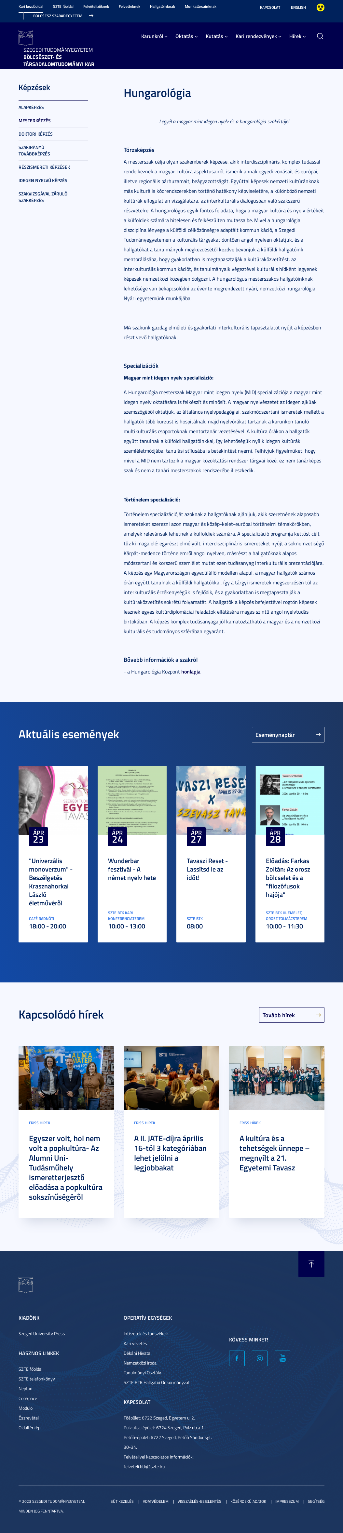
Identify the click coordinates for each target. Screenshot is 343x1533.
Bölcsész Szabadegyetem (57, 16)
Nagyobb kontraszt (320, 7)
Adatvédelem (156, 1501)
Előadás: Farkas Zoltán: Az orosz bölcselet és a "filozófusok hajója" (288, 877)
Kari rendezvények (256, 36)
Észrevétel (29, 1418)
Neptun (26, 1388)
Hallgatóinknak (162, 6)
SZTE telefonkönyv (37, 1379)
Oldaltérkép (29, 1427)
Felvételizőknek (96, 6)
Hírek (295, 36)
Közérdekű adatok (248, 1501)
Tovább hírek (279, 1015)
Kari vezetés (135, 1343)
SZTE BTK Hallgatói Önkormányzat (157, 1382)
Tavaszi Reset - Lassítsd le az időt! (207, 869)
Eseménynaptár (275, 734)
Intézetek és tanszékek (146, 1333)
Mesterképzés (35, 120)
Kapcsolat (270, 7)
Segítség (316, 1501)
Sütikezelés (122, 1501)
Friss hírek (39, 1123)
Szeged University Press (42, 1333)
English (298, 7)
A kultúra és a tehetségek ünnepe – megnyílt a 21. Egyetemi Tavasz (275, 1153)
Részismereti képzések (44, 167)
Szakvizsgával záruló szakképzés (43, 197)
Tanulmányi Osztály (142, 1372)
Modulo (26, 1408)
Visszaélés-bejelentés (199, 1501)
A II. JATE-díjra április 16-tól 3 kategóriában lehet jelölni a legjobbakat (170, 1153)
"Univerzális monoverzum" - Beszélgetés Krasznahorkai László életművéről (51, 881)
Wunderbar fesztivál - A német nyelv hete (132, 869)
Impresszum (287, 1501)
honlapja (190, 671)
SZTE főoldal (63, 6)
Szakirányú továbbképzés (34, 150)
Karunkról (152, 36)
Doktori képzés (36, 134)
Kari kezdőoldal (31, 6)
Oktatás (184, 36)
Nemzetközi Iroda (140, 1363)
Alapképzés (31, 107)
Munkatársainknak (200, 6)
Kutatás (214, 36)
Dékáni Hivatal (137, 1353)
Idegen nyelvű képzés (43, 180)
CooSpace (28, 1398)
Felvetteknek (129, 6)
